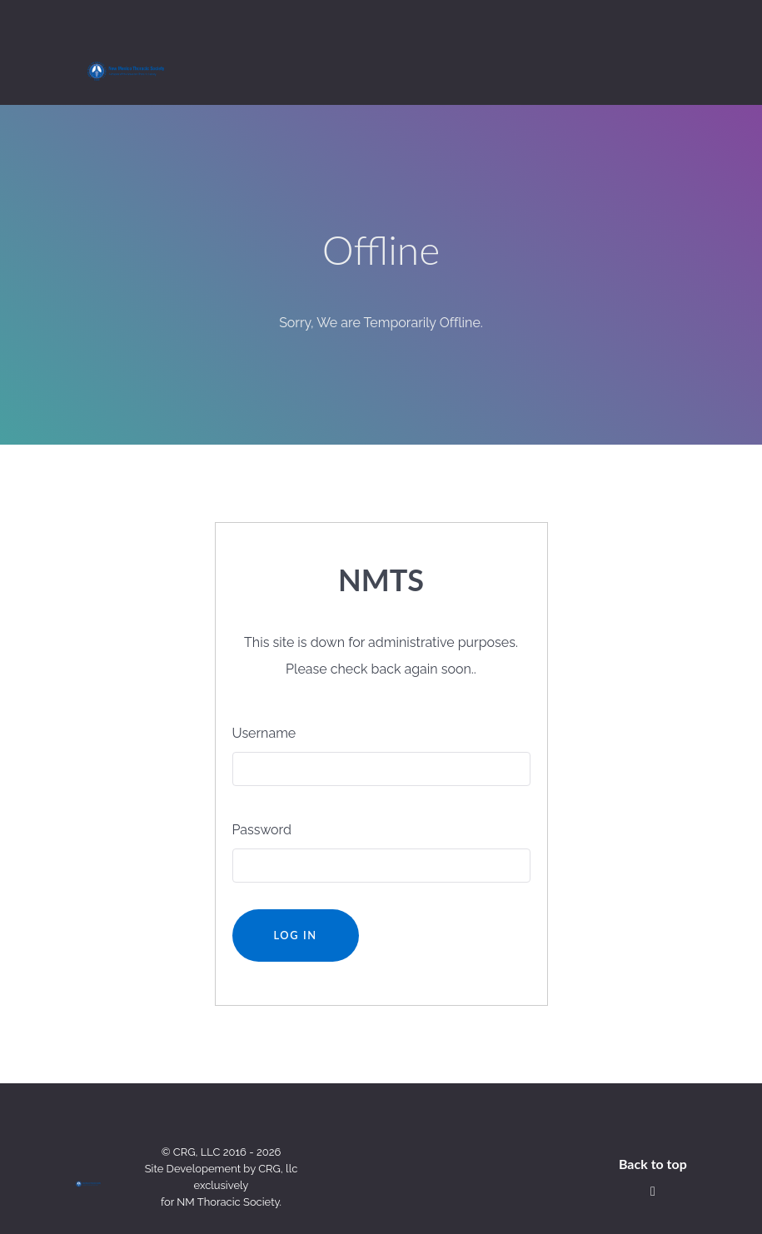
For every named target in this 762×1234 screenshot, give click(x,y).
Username (264, 696)
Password (261, 792)
